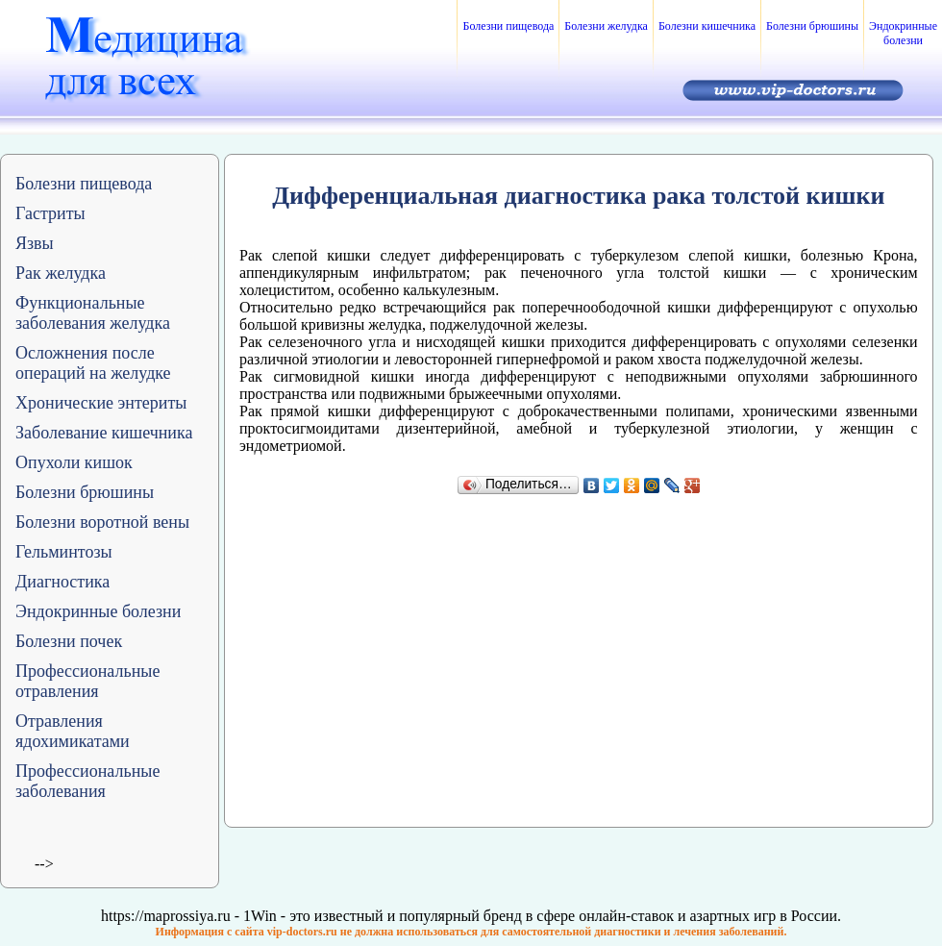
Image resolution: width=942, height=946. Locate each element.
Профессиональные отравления (87, 681)
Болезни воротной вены (102, 522)
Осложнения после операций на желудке (93, 363)
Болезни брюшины (812, 26)
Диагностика (62, 581)
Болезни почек (68, 641)
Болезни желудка (606, 26)
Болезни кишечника (707, 26)
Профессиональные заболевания (87, 781)
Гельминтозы (63, 551)
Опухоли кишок (74, 462)
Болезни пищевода (508, 26)
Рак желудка (60, 273)
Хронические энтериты (100, 402)
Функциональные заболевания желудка (92, 313)
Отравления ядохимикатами (72, 731)
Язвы (34, 243)
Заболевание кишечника (103, 432)
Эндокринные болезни (903, 33)
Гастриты (50, 213)
